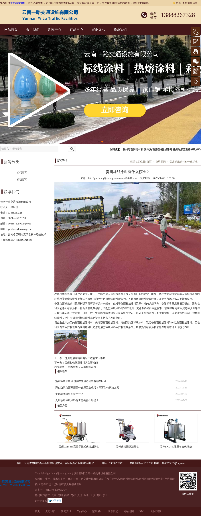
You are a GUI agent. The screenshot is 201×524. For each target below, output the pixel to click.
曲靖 (66, 495)
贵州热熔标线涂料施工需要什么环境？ (77, 400)
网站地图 (129, 511)
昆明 (60, 495)
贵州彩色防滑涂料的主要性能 (81, 362)
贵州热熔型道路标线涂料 (158, 149)
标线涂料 (73, 367)
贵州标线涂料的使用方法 (69, 394)
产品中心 (76, 29)
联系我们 (120, 29)
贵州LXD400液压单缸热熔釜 (176, 446)
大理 (79, 495)
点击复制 (79, 473)
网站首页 (10, 29)
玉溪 (92, 495)
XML (142, 511)
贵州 (105, 495)
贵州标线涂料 (17, 3)
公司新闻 (160, 161)
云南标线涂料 (88, 367)
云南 (53, 495)
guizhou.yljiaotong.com (20, 229)
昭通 (86, 495)
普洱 (99, 495)
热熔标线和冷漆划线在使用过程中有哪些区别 (80, 381)
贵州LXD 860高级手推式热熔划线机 (79, 446)
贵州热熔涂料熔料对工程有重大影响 (85, 358)
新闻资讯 (66, 511)
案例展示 (98, 29)
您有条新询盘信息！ (186, 3)
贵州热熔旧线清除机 (127, 446)
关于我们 (32, 29)
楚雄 (73, 495)
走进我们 (50, 511)
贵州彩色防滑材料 (133, 149)
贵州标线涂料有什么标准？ (185, 161)
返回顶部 (156, 511)
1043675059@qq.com (19, 223)
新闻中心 (54, 29)
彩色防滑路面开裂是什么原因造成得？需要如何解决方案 (87, 387)
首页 (149, 161)
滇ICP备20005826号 (56, 489)
